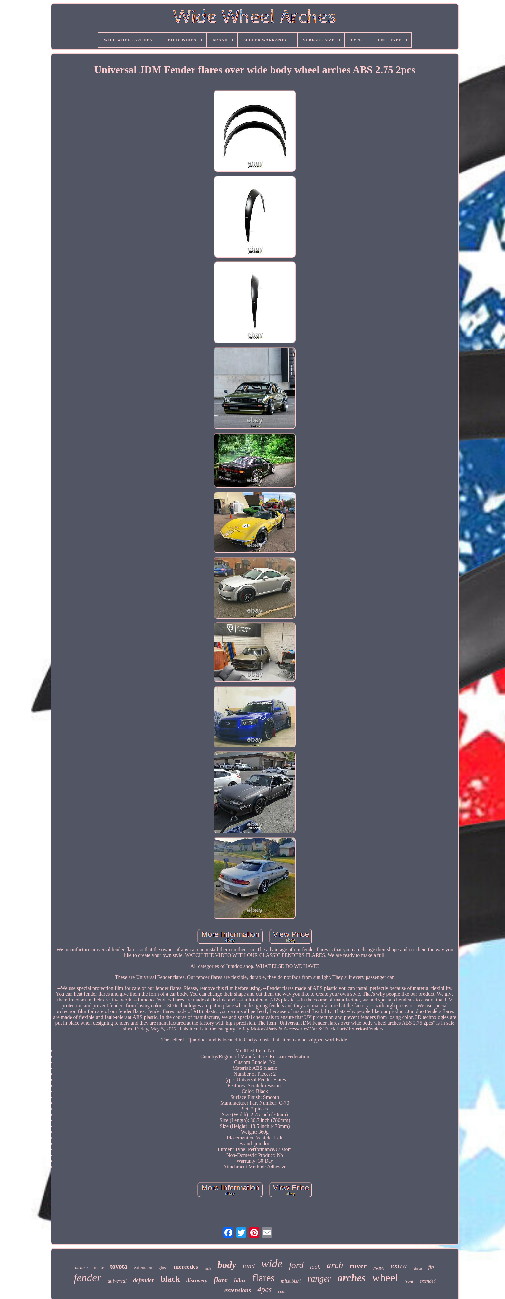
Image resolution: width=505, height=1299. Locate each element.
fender (87, 1278)
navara (81, 1267)
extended (428, 1281)
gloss (163, 1267)
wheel (385, 1278)
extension (143, 1267)
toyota (118, 1266)
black (170, 1279)
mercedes (186, 1266)
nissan (418, 1268)
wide (271, 1263)
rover (358, 1266)
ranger (319, 1279)
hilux (240, 1280)
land (249, 1266)
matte (99, 1267)
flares (263, 1278)
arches (352, 1278)
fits (431, 1267)
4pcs (264, 1289)
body (226, 1264)
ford (296, 1265)
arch (335, 1265)
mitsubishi (291, 1281)
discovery (196, 1280)
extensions (237, 1290)
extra (399, 1265)
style (208, 1268)
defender (143, 1280)
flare (221, 1279)
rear (281, 1291)
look (315, 1267)
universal (117, 1281)
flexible (378, 1268)
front (409, 1281)
